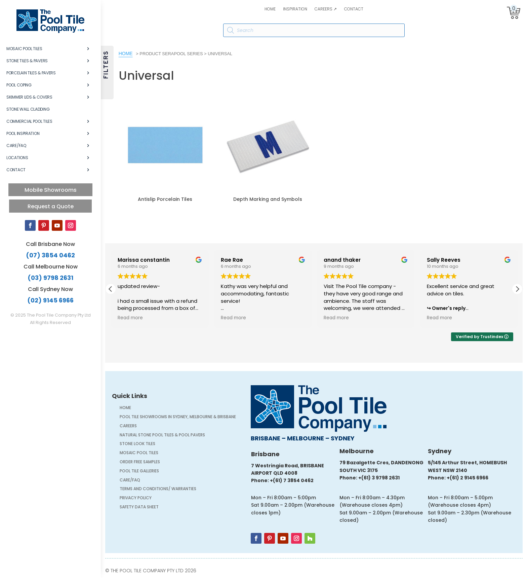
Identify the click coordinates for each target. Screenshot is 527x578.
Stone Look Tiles (137, 444)
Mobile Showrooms (51, 190)
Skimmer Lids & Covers (29, 97)
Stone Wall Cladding (27, 109)
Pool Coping (19, 85)
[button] (517, 289)
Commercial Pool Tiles (29, 121)
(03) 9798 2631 (50, 278)
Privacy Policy (136, 498)
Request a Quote (51, 206)
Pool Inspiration (22, 133)
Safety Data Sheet (139, 507)
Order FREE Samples (140, 462)
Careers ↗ (326, 9)
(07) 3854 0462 (50, 255)
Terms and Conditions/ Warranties (158, 489)
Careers (128, 426)
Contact (353, 9)
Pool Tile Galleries (139, 471)
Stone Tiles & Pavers (27, 61)
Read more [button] (130, 318)
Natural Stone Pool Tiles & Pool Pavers (162, 435)
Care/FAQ (16, 145)
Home (270, 9)
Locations (17, 157)
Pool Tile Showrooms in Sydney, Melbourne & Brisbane (178, 417)
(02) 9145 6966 (50, 300)
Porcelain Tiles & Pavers (31, 73)
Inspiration (295, 9)
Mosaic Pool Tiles (24, 48)
